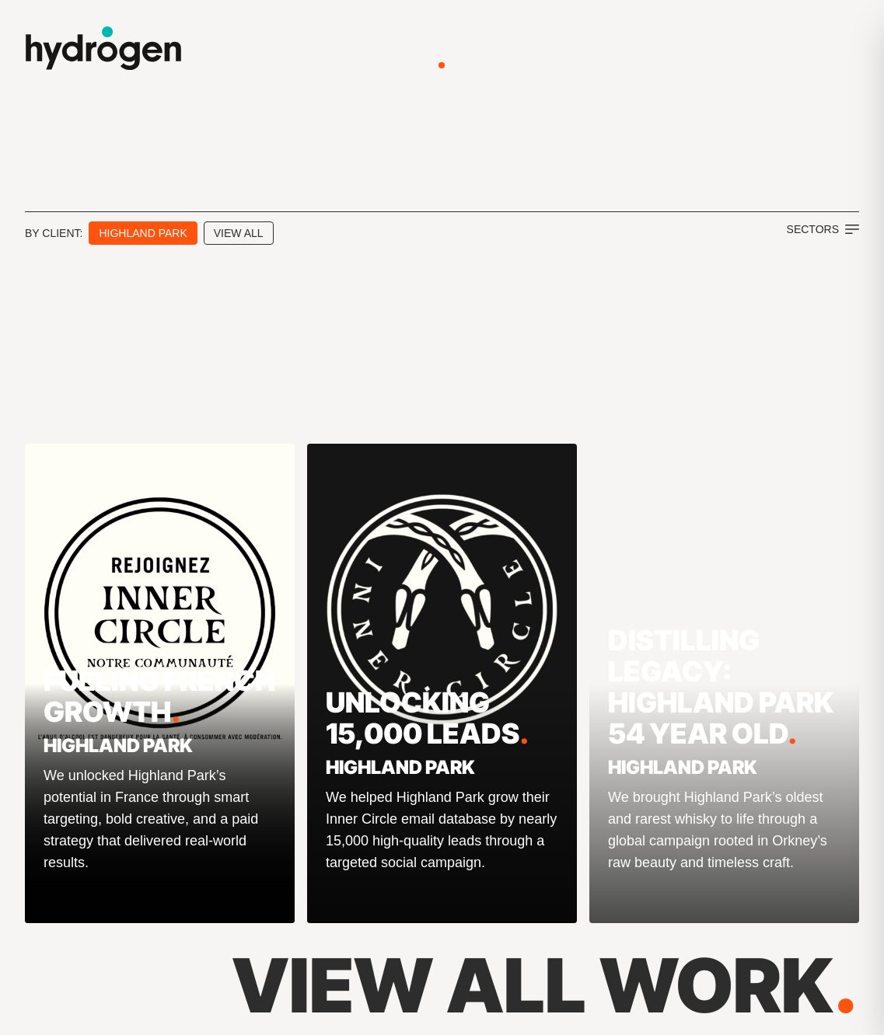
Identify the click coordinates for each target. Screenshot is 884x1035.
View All (239, 233)
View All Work (545, 985)
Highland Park (143, 233)
